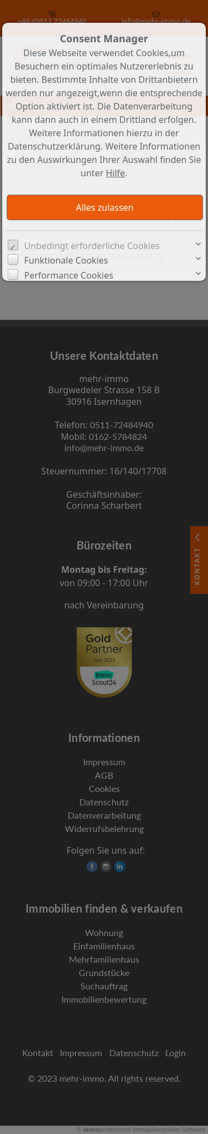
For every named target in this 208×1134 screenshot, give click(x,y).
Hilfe (115, 173)
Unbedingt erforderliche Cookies (92, 246)
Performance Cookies (69, 275)
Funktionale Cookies (66, 260)
